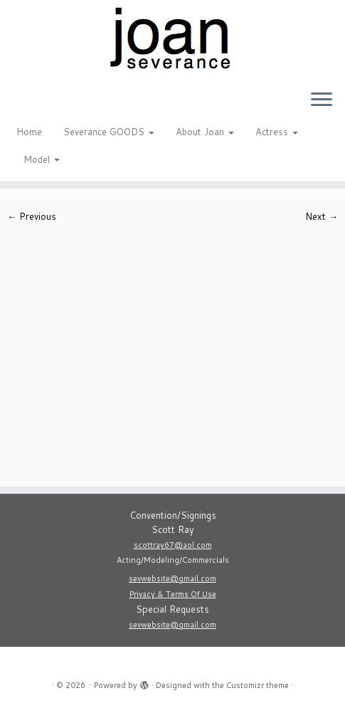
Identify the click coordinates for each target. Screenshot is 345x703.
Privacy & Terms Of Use (172, 594)
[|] (172, 39)
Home (29, 131)
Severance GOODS (108, 131)
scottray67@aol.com (173, 545)
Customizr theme (257, 685)
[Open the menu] (321, 100)
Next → (321, 216)
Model (41, 159)
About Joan (205, 131)
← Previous (31, 216)
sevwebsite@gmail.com (172, 578)
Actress (276, 131)
